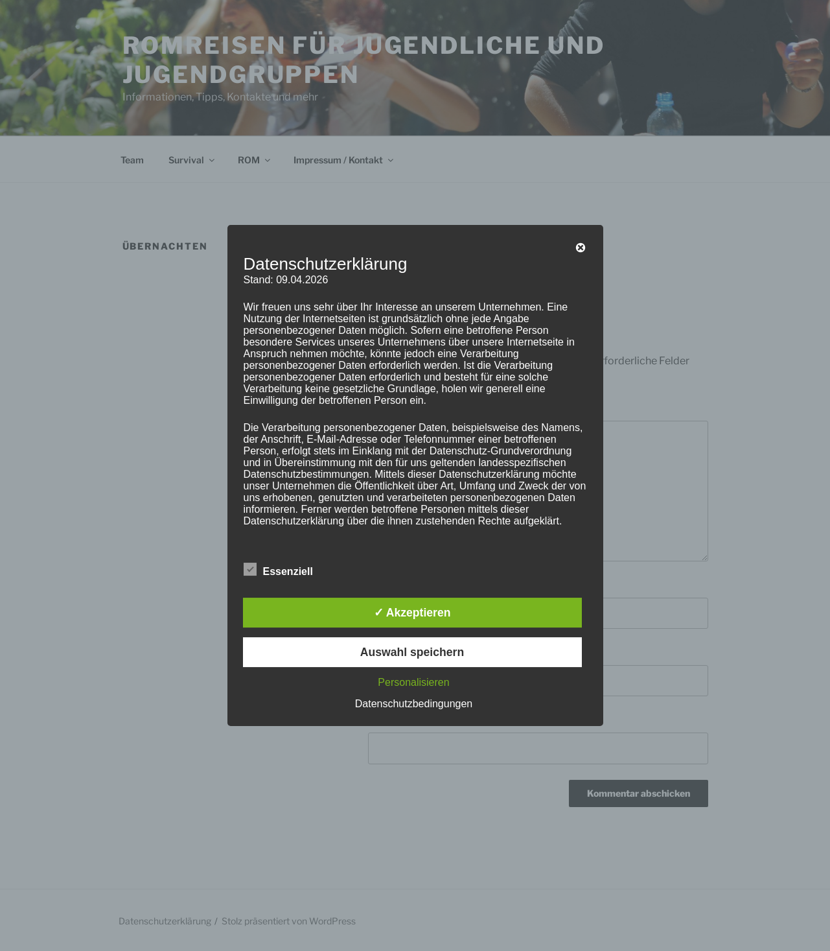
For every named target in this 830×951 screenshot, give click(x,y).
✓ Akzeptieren (412, 612)
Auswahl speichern (412, 652)
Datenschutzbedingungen (413, 703)
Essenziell (278, 569)
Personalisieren (413, 682)
